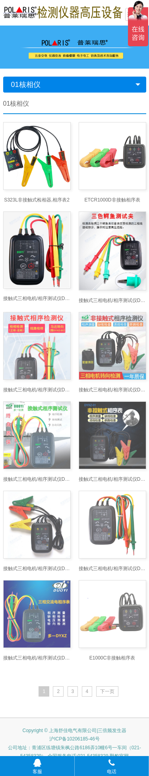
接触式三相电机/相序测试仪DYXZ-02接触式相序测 (112, 362)
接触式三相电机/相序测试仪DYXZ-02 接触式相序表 (37, 392)
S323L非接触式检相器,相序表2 (37, 200)
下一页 (107, 457)
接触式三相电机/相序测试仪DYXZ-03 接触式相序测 (37, 362)
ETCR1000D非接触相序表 (112, 200)
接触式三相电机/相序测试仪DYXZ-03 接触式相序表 (37, 298)
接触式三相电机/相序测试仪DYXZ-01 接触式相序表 (112, 331)
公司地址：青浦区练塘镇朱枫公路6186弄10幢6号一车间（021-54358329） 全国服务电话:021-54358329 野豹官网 (74, 517)
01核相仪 (26, 85)
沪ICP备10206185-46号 (74, 504)
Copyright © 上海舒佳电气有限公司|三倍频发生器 (75, 496)
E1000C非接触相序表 (112, 423)
